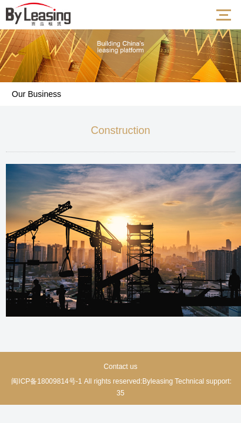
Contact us (120, 366)
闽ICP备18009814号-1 (45, 381)
